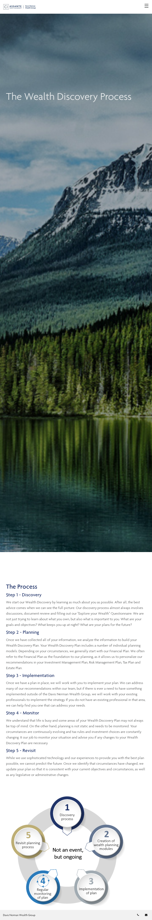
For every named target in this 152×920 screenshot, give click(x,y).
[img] (76, 276)
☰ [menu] (146, 6)
